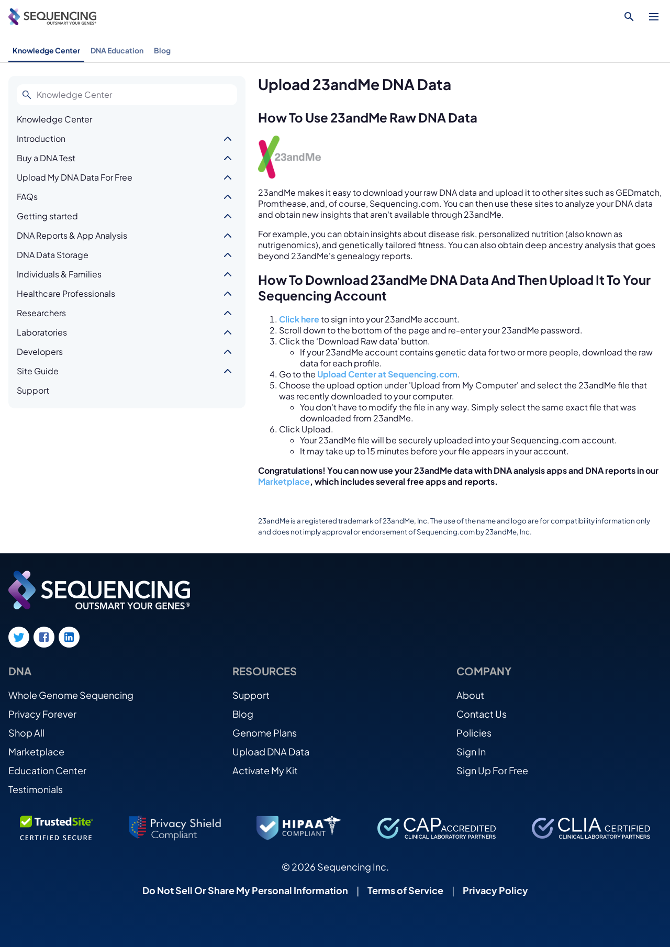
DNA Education (117, 50)
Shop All (26, 733)
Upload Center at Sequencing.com (387, 374)
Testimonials (35, 789)
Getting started (47, 215)
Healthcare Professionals (66, 293)
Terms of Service (405, 890)
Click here (299, 319)
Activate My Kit (265, 770)
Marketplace (284, 481)
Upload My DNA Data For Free (74, 177)
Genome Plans (264, 733)
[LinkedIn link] (69, 637)
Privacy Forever (42, 714)
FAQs (27, 196)
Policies (474, 733)
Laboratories (42, 332)
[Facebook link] (44, 637)
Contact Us (481, 714)
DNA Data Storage (52, 254)
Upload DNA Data (270, 751)
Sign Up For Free (492, 770)
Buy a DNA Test (46, 157)
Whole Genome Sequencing (70, 695)
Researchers (41, 312)
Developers (40, 351)
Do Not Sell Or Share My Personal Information (245, 890)
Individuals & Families (59, 274)
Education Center (47, 770)
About (470, 695)
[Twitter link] (18, 637)
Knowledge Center (46, 50)
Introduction (41, 138)
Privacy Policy (495, 890)
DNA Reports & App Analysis (72, 235)
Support (33, 390)
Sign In (471, 751)
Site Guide (38, 370)
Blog (162, 50)
